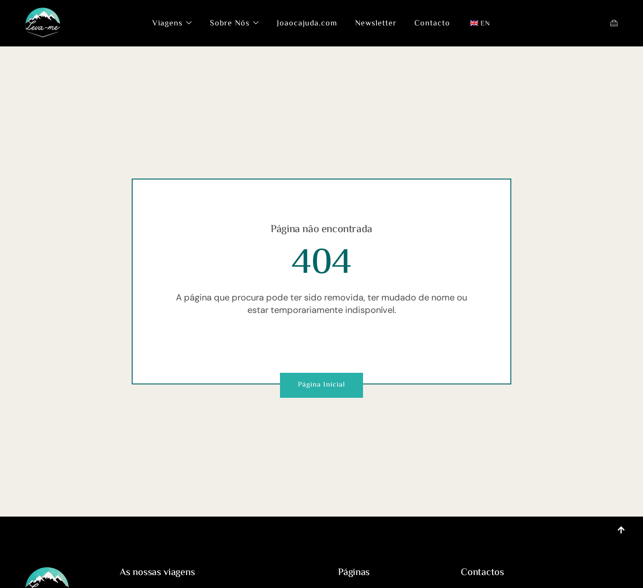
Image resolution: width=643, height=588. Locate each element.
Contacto (432, 23)
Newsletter (376, 23)
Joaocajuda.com (307, 23)
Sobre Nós (234, 23)
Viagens (172, 23)
